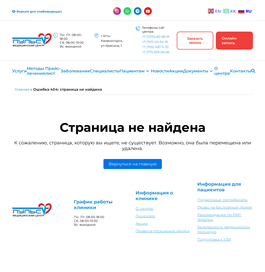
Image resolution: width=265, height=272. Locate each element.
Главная (22, 89)
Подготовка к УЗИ (214, 239)
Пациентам (132, 71)
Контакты (240, 71)
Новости (160, 71)
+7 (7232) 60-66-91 (155, 37)
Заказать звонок (195, 40)
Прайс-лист (53, 71)
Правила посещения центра (162, 231)
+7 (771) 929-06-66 (155, 52)
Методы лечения (36, 71)
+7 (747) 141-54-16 (155, 42)
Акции (176, 71)
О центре (222, 71)
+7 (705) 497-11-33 (155, 47)
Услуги (19, 71)
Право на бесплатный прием (224, 207)
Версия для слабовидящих (37, 11)
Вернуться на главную (133, 164)
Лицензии (145, 216)
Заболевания (75, 71)
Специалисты (105, 71)
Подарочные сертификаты (222, 200)
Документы (195, 71)
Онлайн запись (229, 40)
